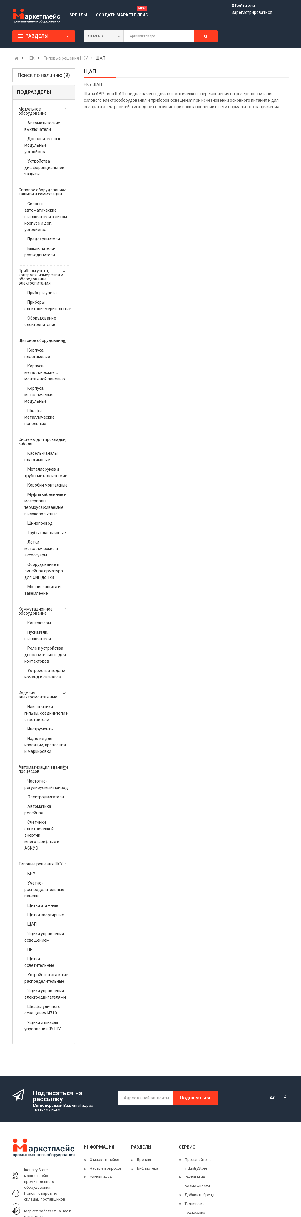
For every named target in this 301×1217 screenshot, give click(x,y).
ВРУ (31, 873)
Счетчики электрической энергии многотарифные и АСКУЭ (41, 835)
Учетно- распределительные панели (44, 889)
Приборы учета (42, 292)
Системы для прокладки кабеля (42, 441)
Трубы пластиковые (46, 532)
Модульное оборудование (33, 111)
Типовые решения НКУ (41, 864)
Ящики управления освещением (44, 936)
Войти (241, 6)
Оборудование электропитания (40, 321)
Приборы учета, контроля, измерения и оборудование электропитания (41, 276)
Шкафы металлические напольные (39, 417)
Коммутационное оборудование (36, 611)
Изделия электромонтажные (38, 695)
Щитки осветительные (39, 962)
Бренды (144, 1159)
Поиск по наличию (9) (43, 75)
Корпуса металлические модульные (39, 395)
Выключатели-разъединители (40, 251)
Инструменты (40, 729)
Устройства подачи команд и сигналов (44, 673)
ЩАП (32, 924)
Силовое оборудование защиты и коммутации (41, 192)
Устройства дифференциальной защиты (44, 167)
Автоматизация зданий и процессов (43, 769)
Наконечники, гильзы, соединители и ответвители (46, 713)
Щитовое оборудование (42, 340)
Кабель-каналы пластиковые (41, 456)
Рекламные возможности (197, 1181)
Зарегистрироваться (252, 12)
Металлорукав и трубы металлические (45, 472)
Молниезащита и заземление (42, 590)
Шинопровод (40, 523)
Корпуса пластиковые (37, 353)
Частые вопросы (105, 1168)
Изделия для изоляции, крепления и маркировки (45, 745)
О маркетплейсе (104, 1159)
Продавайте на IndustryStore (198, 1164)
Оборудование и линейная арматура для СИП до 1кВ (43, 571)
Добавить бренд (199, 1195)
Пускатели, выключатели (37, 635)
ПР (30, 949)
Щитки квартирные (45, 914)
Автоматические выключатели (42, 126)
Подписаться (195, 1098)
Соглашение (101, 1177)
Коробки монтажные (47, 485)
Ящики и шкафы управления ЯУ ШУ (42, 1025)
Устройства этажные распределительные (46, 978)
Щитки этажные (42, 905)
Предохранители (43, 239)
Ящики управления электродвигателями (45, 993)
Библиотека (147, 1168)
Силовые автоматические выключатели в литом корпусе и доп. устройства (45, 216)
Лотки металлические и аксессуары (41, 548)
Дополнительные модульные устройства (42, 145)
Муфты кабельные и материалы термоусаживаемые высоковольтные (45, 504)
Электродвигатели (45, 797)
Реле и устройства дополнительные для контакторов (45, 654)
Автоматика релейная (37, 809)
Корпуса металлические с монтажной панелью (44, 372)
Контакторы (39, 623)
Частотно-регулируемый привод (46, 784)
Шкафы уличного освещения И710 (42, 1009)
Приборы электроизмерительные (46, 305)
